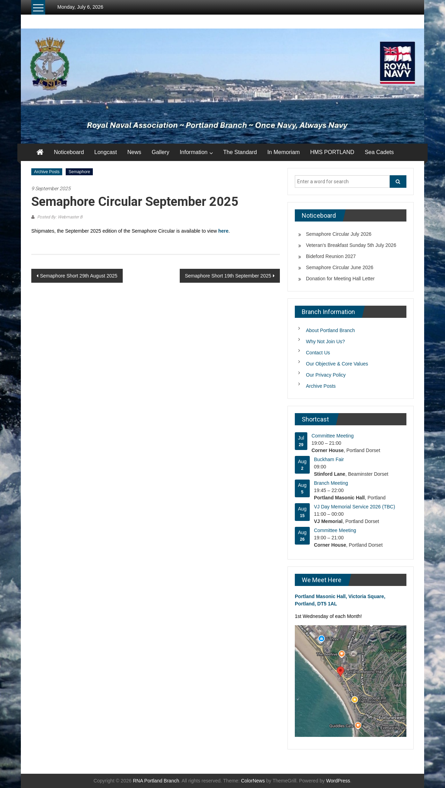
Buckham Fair (329, 459)
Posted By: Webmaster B (59, 217)
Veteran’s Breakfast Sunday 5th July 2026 (351, 245)
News (134, 152)
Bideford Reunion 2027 (331, 256)
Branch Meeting (331, 483)
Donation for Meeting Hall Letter (340, 278)
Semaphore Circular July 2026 (338, 234)
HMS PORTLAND (332, 152)
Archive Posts (46, 171)
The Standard (240, 152)
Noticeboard (69, 152)
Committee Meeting (333, 436)
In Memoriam (283, 152)
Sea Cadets (379, 152)
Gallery (160, 152)
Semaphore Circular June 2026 (339, 267)
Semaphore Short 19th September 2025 (228, 276)
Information (194, 152)
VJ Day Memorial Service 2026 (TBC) (354, 506)
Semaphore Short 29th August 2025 (79, 276)
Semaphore (79, 171)
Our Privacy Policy (326, 375)
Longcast (105, 152)
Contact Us (318, 352)
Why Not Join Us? (325, 341)
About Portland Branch (330, 330)
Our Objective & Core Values (337, 364)
